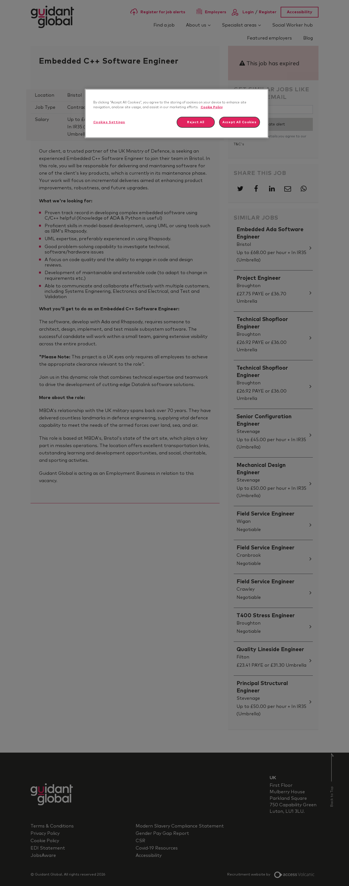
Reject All (195, 122)
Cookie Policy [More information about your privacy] (212, 107)
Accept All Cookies (239, 122)
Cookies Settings (109, 122)
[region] (176, 113)
